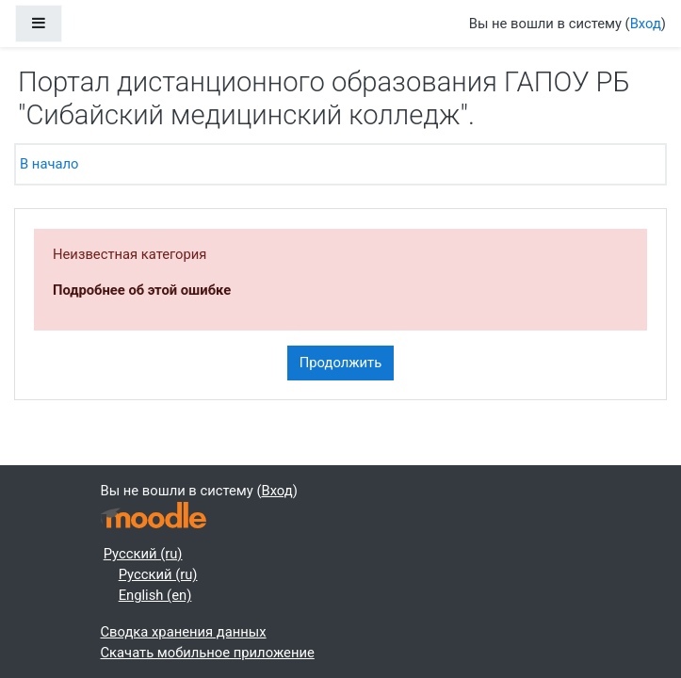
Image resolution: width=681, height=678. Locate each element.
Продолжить (340, 362)
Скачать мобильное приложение (208, 652)
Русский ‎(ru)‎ (143, 553)
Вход (645, 23)
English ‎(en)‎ (155, 595)
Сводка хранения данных (184, 631)
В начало (49, 163)
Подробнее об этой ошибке (142, 290)
